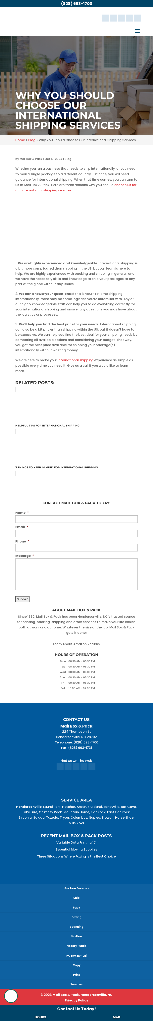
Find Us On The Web (76, 760)
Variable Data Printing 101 (76, 842)
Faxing (76, 917)
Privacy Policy (76, 1000)
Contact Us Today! (76, 1009)
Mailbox (76, 936)
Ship (76, 898)
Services (76, 984)
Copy (76, 965)
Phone (22, 542)
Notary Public (76, 946)
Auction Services (76, 888)
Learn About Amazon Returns (76, 644)
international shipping (75, 360)
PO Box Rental (76, 956)
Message (24, 556)
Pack (76, 908)
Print (76, 975)
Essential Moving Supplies (76, 849)
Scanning (76, 927)
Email (21, 527)
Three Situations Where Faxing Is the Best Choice (76, 856)
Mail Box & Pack (31, 159)
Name (22, 513)
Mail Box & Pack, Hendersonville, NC (83, 994)
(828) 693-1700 (76, 3)
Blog (68, 159)
